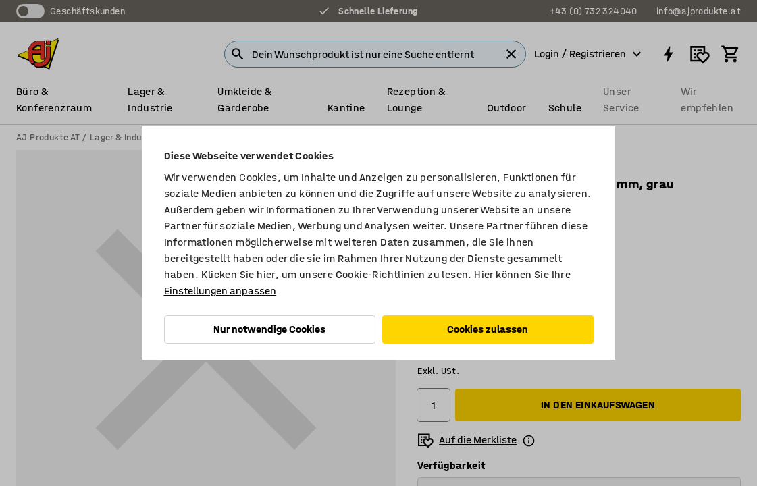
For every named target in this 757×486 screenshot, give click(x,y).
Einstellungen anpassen (220, 290)
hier (266, 274)
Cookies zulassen (487, 329)
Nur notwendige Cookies (269, 329)
